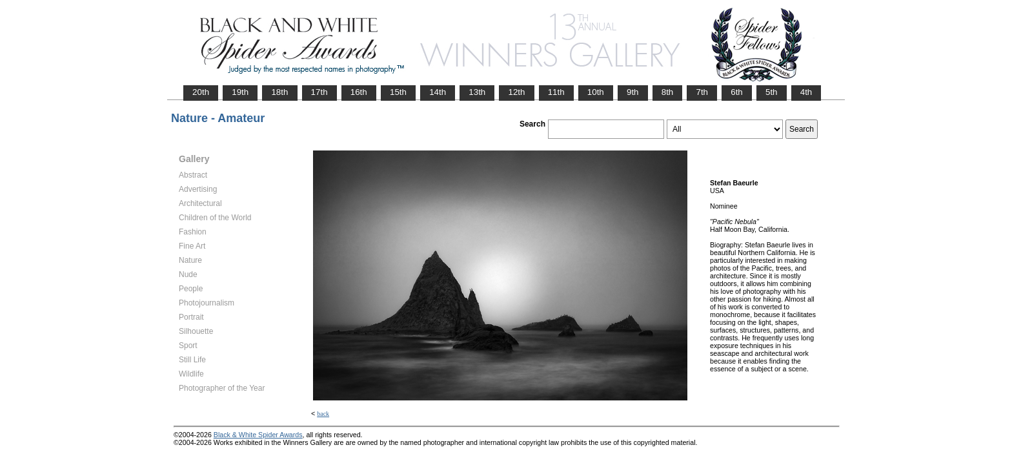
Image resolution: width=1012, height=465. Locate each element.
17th (319, 92)
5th (771, 92)
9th (633, 92)
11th (556, 92)
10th (595, 92)
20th (200, 92)
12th (516, 92)
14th (437, 92)
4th (806, 92)
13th (476, 92)
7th (702, 92)
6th (737, 92)
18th (279, 92)
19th (240, 92)
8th (667, 92)
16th (358, 92)
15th (398, 92)
